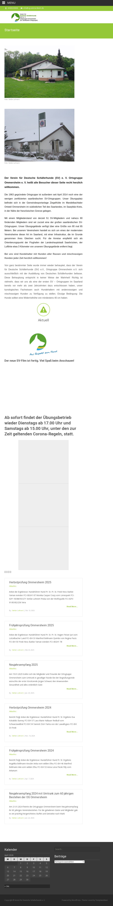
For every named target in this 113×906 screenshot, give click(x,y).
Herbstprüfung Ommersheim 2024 (30, 707)
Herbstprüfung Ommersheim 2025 (30, 582)
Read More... (72, 606)
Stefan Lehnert (17, 610)
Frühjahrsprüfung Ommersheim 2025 (31, 625)
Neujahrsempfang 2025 (23, 664)
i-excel (90, 900)
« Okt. (7, 886)
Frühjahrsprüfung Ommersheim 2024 (31, 750)
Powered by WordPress (71, 900)
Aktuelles (12, 586)
